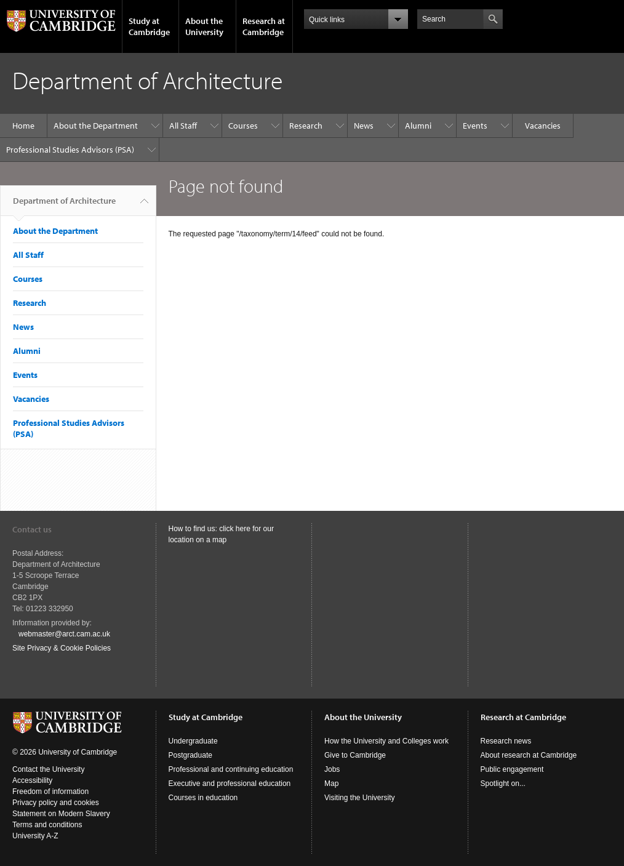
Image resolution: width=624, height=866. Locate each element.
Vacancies (543, 125)
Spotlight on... (503, 783)
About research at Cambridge (529, 755)
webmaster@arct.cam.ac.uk (64, 634)
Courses (243, 125)
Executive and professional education (230, 783)
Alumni (418, 125)
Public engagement (512, 769)
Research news (506, 741)
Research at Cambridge (263, 26)
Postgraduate (190, 755)
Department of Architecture (64, 205)
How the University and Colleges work (386, 741)
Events (475, 125)
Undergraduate (193, 741)
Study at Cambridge (149, 26)
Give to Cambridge (355, 755)
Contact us (32, 529)
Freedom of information (50, 791)
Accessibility (32, 780)
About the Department (96, 125)
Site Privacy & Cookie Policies (61, 648)
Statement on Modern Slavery (61, 813)
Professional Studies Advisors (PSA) (70, 149)
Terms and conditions (47, 824)
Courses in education (203, 797)
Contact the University (48, 769)
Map (331, 783)
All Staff (183, 125)
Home (23, 125)
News (364, 125)
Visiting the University (359, 797)
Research (305, 125)
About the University (204, 26)
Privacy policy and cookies (55, 802)
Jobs (332, 769)
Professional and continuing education (231, 769)
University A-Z (35, 836)
